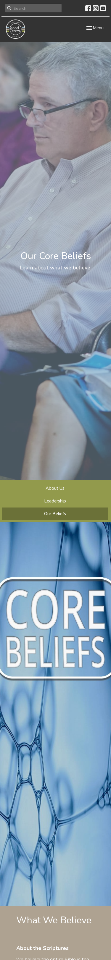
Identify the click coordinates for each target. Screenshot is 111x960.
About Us (55, 488)
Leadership (55, 501)
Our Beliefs (55, 514)
